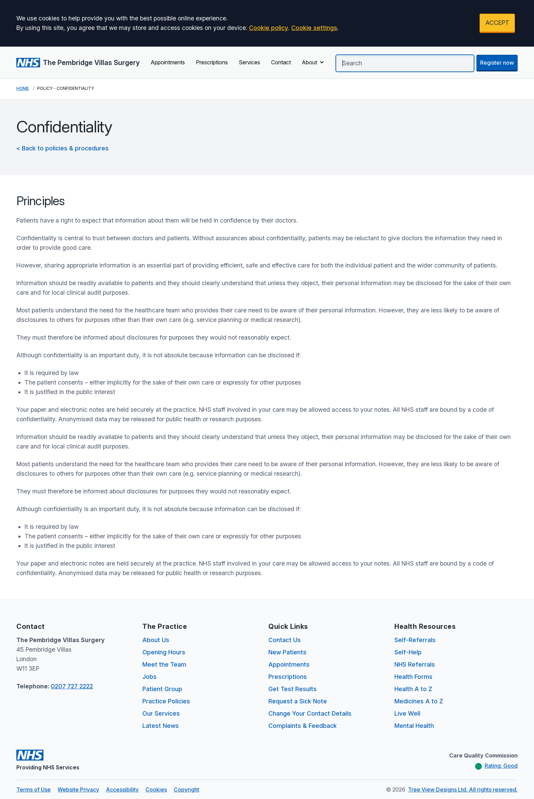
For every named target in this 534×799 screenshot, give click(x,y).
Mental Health (414, 725)
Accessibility (122, 789)
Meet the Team (164, 664)
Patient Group (162, 688)
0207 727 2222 (72, 686)
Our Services (161, 713)
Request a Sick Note (297, 701)
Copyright (186, 789)
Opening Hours (163, 652)
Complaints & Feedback (302, 725)
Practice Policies (166, 701)
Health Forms (413, 676)
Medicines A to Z (418, 701)
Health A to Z (413, 688)
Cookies (156, 789)
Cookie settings (314, 27)
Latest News (160, 725)
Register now (497, 62)
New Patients (287, 652)
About (313, 62)
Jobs (149, 676)
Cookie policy (268, 27)
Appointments (168, 62)
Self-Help (408, 652)
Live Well (407, 713)
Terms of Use (33, 789)
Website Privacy (78, 789)
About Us (155, 639)
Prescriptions (212, 62)
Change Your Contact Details (309, 713)
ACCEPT (497, 22)
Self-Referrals (415, 639)
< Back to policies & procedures (62, 148)
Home (22, 88)
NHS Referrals (414, 664)
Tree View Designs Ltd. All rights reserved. (463, 789)
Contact (281, 62)
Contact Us (284, 639)
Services (249, 62)
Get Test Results (292, 688)
